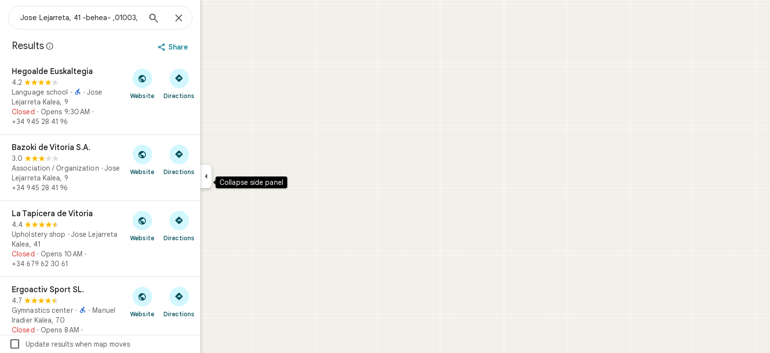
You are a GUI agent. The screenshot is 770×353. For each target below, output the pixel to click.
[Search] (189, 19)
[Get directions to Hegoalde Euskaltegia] (214, 83)
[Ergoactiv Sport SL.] (135, 315)
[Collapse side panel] (241, 176)
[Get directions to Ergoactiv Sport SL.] (214, 301)
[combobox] (115, 18)
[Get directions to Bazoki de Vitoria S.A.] (214, 159)
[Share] (209, 47)
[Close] (214, 18)
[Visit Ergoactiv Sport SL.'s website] (177, 301)
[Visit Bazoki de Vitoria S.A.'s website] (177, 159)
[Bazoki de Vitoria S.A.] (135, 168)
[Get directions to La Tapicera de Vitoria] (214, 225)
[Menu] (17, 16)
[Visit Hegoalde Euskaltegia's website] (177, 83)
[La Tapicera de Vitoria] (135, 239)
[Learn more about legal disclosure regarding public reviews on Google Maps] (85, 46)
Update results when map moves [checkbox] (104, 344)
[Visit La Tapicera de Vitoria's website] (177, 225)
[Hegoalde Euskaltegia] (135, 96)
